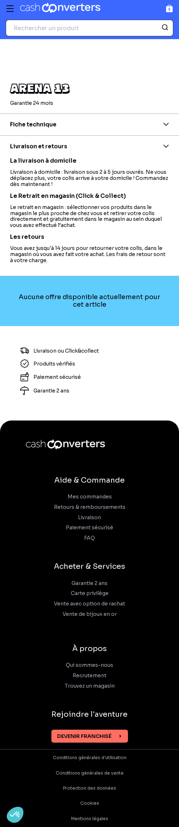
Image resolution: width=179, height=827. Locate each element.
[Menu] (10, 8)
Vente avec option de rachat (89, 604)
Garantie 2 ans (89, 583)
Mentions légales (89, 818)
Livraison (89, 518)
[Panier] (169, 8)
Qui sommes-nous (89, 665)
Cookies (89, 803)
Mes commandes (90, 497)
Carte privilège (90, 593)
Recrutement (89, 676)
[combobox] (89, 28)
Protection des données (89, 788)
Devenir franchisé (84, 736)
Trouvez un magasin (90, 686)
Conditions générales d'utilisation (90, 757)
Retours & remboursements (89, 507)
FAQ (89, 538)
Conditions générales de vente (90, 773)
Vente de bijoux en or (90, 614)
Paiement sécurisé (89, 528)
